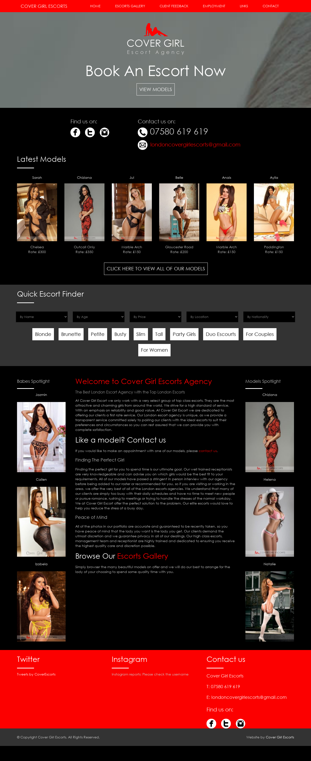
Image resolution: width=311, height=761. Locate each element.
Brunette (71, 334)
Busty (120, 334)
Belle (179, 177)
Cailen (41, 517)
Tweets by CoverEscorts (36, 674)
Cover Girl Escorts (44, 6)
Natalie (269, 601)
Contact (271, 6)
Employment (214, 6)
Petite (97, 334)
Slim (140, 334)
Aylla (274, 177)
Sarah (37, 177)
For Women (154, 350)
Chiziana (84, 177)
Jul (132, 177)
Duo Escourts (221, 334)
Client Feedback (174, 6)
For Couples (260, 334)
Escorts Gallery (130, 6)
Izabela (41, 601)
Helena (269, 517)
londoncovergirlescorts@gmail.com (195, 144)
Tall (159, 334)
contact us (208, 450)
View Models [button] (155, 89)
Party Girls (184, 334)
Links (244, 6)
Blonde (43, 334)
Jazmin (41, 432)
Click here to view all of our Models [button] (156, 268)
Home (95, 6)
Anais (226, 177)
